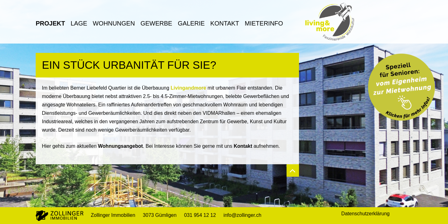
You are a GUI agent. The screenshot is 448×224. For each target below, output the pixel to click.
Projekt (50, 23)
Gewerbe (156, 23)
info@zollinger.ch (242, 215)
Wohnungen (114, 23)
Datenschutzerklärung (365, 213)
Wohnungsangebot (120, 146)
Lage (78, 23)
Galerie (191, 23)
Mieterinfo (264, 23)
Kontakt (224, 23)
